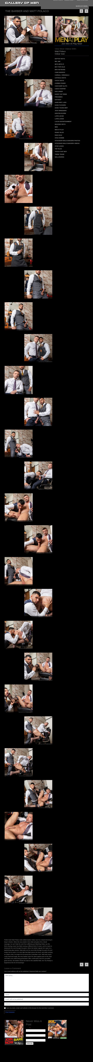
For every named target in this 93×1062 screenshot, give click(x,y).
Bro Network (60, 69)
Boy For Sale (60, 67)
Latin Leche (59, 116)
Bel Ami (57, 61)
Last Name (29, 1038)
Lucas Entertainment (63, 121)
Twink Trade (59, 154)
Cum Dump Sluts (61, 86)
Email (28, 1028)
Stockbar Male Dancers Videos (67, 143)
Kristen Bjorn (60, 113)
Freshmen (58, 97)
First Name (29, 1033)
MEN (56, 127)
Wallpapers (59, 157)
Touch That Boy (61, 151)
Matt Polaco (60, 51)
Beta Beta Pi (59, 64)
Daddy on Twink (61, 94)
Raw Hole (58, 135)
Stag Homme (59, 138)
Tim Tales (58, 149)
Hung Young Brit (61, 108)
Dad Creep (59, 91)
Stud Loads (59, 146)
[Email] (35, 1030)
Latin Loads (59, 119)
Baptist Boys (60, 58)
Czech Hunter (60, 88)
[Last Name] (35, 1040)
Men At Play (59, 129)
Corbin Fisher (60, 83)
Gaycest (58, 99)
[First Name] (35, 1035)
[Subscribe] (29, 1043)
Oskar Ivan (60, 54)
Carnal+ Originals (62, 75)
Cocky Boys (59, 80)
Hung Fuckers (60, 105)
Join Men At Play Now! (71, 44)
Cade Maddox (60, 72)
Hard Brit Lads (60, 102)
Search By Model (82, 6)
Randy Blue (59, 132)
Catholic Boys (60, 78)
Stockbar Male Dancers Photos (67, 140)
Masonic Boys (60, 124)
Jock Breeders (61, 110)
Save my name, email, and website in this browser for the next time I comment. (30, 1008)
